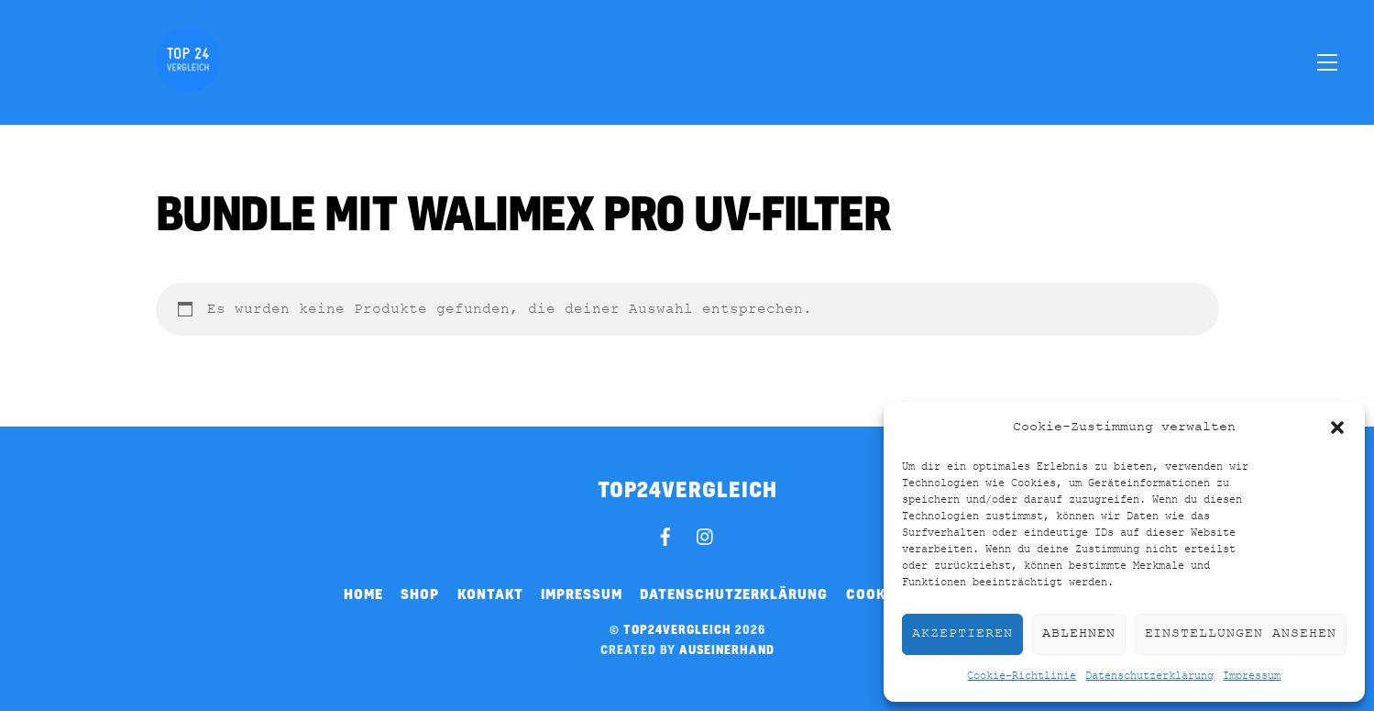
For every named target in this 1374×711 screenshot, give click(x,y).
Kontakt (490, 593)
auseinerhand (727, 649)
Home (363, 593)
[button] (1337, 427)
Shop (420, 593)
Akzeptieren (962, 633)
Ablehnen (1079, 633)
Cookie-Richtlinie (1021, 676)
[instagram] (705, 534)
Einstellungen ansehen (1240, 633)
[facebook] (665, 534)
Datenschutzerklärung (1149, 676)
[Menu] (1327, 61)
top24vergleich (677, 629)
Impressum (1252, 676)
